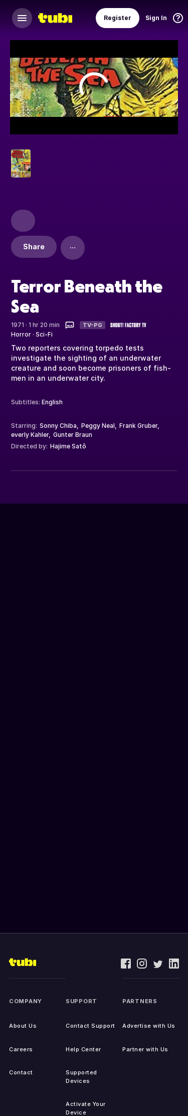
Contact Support (90, 1025)
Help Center (83, 1049)
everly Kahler (30, 434)
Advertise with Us (148, 1025)
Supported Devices (81, 1076)
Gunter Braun (72, 434)
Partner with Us (145, 1049)
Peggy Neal (98, 425)
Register (117, 18)
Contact (21, 1072)
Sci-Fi (44, 334)
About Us (23, 1025)
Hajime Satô (68, 446)
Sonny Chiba (58, 425)
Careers (21, 1049)
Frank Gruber (138, 425)
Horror (21, 334)
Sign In (156, 18)
